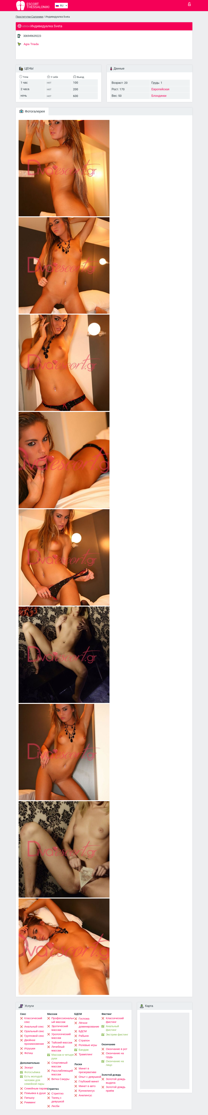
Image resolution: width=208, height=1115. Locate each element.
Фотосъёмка (32, 1072)
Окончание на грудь (115, 1055)
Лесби (55, 1106)
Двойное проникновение (34, 1041)
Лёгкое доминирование (89, 1024)
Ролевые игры (88, 1045)
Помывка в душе (35, 1093)
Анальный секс (34, 1026)
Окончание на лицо (115, 1063)
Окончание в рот (116, 1049)
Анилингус (85, 1095)
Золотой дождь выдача (115, 1080)
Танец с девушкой (57, 1099)
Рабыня (84, 1036)
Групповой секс (34, 1036)
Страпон (84, 1040)
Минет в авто (87, 1086)
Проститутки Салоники (29, 16)
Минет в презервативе (87, 1070)
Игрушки (29, 1048)
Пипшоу (29, 1097)
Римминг (30, 1102)
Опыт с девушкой (90, 1076)
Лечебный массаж (58, 1048)
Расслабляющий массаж (62, 1072)
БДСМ (83, 1031)
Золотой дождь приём (115, 1088)
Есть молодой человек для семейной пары (34, 1080)
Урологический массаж (61, 1036)
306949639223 (32, 36)
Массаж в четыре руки (62, 1056)
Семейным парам (35, 1088)
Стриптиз (57, 1093)
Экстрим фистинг (117, 1034)
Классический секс (33, 1020)
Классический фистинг (115, 1020)
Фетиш (28, 1053)
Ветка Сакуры (60, 1079)
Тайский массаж (61, 1042)
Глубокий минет (89, 1081)
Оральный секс (34, 1031)
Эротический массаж (59, 1028)
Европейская (160, 89)
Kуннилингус (87, 1090)
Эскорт (28, 1067)
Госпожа (84, 1018)
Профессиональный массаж (62, 1020)
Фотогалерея (32, 111)
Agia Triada (28, 44)
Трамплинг (85, 1054)
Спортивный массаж (59, 1064)
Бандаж (84, 1049)
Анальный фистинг (112, 1028)
